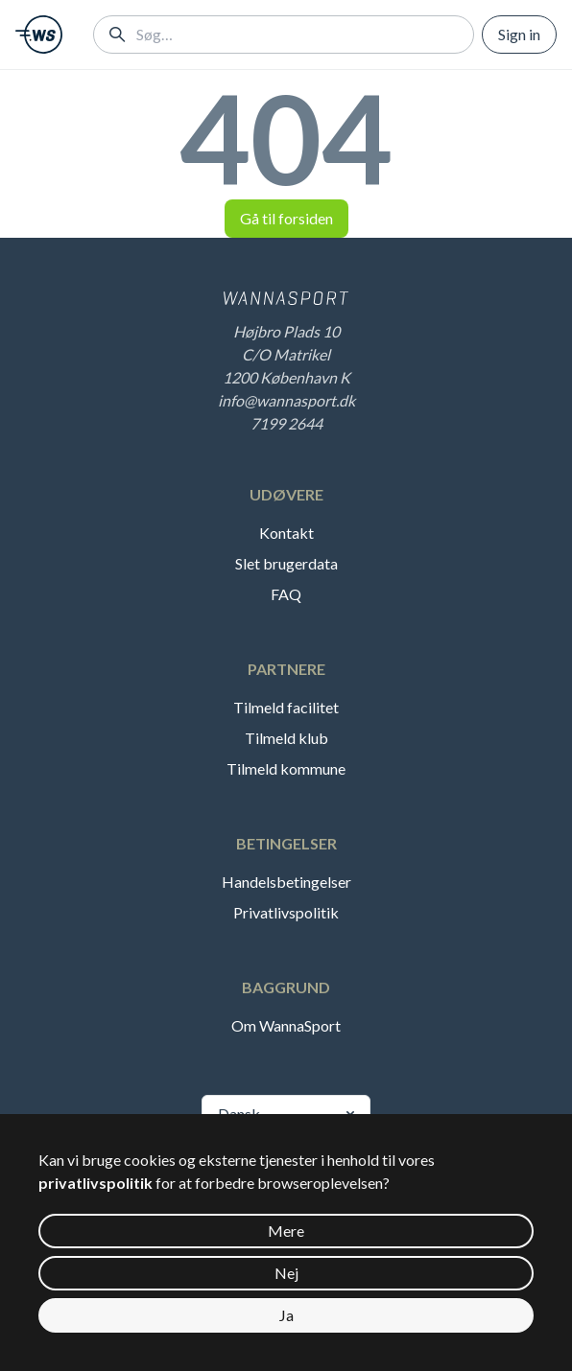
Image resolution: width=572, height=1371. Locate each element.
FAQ (286, 594)
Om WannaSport (286, 1025)
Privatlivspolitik (286, 912)
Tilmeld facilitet (286, 707)
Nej (286, 1273)
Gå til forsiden (286, 218)
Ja (286, 1315)
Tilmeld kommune (286, 768)
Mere (286, 1230)
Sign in (519, 34)
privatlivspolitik (95, 1182)
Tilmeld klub (286, 738)
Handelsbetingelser (286, 881)
